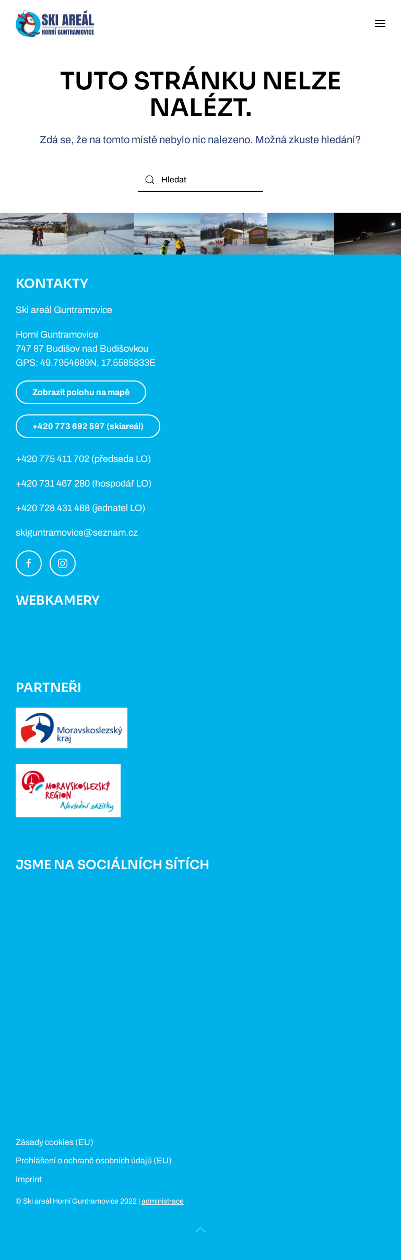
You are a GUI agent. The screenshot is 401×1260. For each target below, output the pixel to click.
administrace (162, 1201)
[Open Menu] (380, 23)
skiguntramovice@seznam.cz (77, 532)
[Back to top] (200, 1229)
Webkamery (58, 600)
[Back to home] (55, 23)
